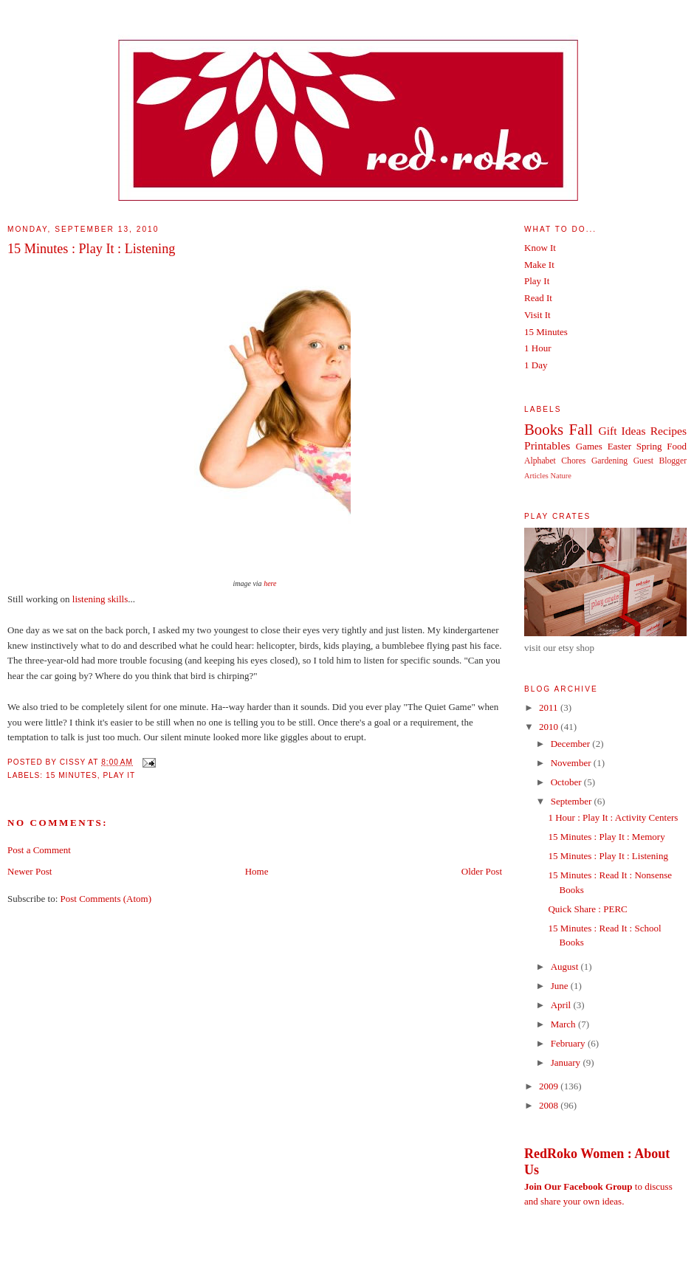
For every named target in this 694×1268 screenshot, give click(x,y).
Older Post (481, 871)
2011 (549, 707)
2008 (549, 1105)
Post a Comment (39, 849)
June (561, 985)
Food (677, 446)
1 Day (535, 365)
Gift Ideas (621, 430)
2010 (549, 726)
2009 (549, 1086)
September (572, 801)
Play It (119, 775)
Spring (649, 446)
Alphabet (540, 461)
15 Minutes (71, 775)
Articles (536, 476)
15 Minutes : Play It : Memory (606, 836)
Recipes (668, 430)
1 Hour (537, 348)
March (564, 1024)
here (270, 583)
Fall (581, 429)
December (572, 743)
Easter (619, 446)
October (567, 782)
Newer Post (29, 871)
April (562, 1004)
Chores (573, 461)
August (566, 966)
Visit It (537, 314)
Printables (547, 445)
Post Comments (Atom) (106, 898)
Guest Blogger (660, 461)
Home (257, 871)
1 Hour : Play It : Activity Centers (613, 817)
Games (589, 446)
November (572, 762)
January (567, 1062)
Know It (540, 247)
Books (543, 429)
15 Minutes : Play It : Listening (91, 248)
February (569, 1043)
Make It (539, 264)
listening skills (100, 598)
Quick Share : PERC (587, 908)
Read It (538, 297)
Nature (561, 476)
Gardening (609, 461)
